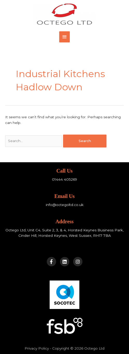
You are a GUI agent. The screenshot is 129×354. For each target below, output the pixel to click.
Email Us (64, 196)
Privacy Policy (37, 348)
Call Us (64, 171)
